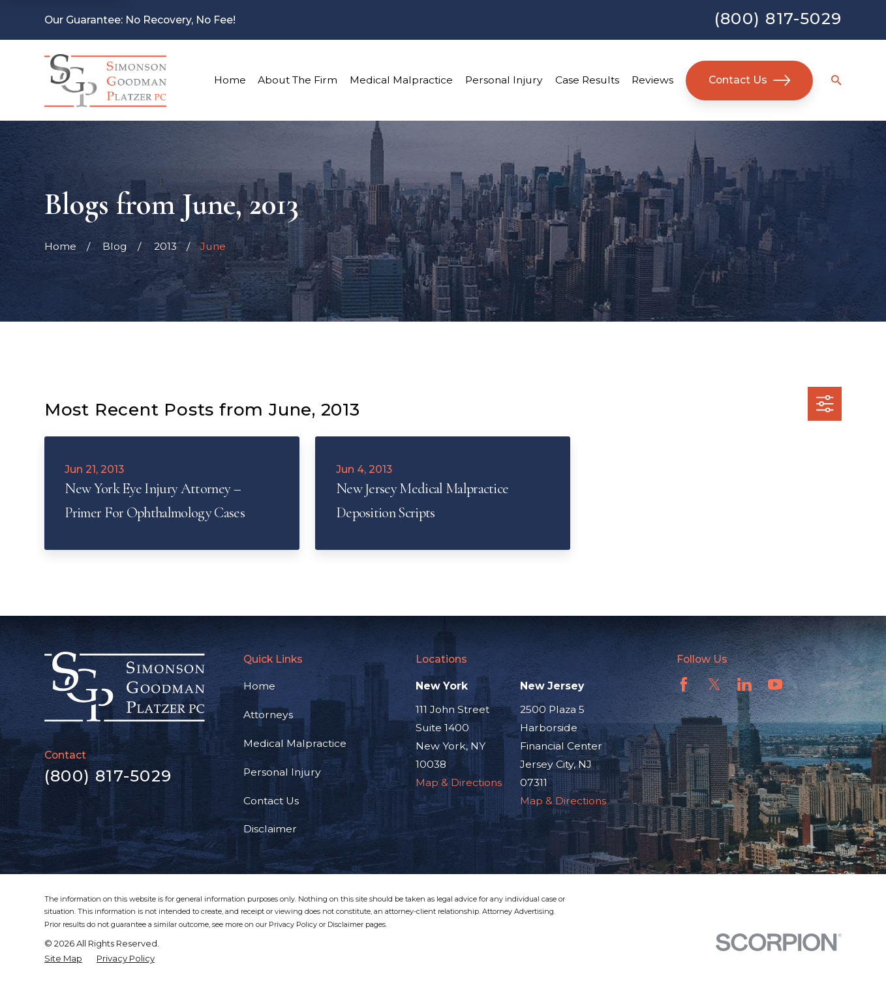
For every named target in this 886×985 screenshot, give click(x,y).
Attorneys (268, 714)
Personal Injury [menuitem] (504, 80)
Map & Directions (459, 782)
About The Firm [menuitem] (297, 80)
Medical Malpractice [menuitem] (401, 80)
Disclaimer (270, 829)
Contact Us (750, 80)
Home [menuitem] (230, 80)
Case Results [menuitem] (587, 80)
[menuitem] (63, 958)
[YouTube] (775, 684)
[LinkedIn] (744, 684)
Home (259, 686)
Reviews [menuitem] (652, 80)
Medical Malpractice (294, 743)
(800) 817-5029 (778, 18)
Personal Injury (282, 772)
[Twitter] (714, 684)
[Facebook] (684, 684)
